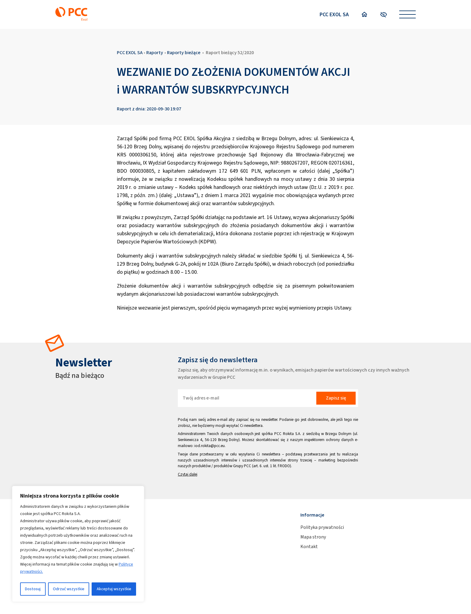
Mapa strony (313, 537)
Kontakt (309, 546)
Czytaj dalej (187, 474)
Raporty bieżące (183, 52)
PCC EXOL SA (334, 14)
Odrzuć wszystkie (68, 589)
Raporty (154, 52)
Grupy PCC (242, 465)
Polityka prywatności (322, 527)
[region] (78, 544)
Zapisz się (336, 398)
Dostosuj (33, 589)
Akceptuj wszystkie (114, 589)
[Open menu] (407, 14)
